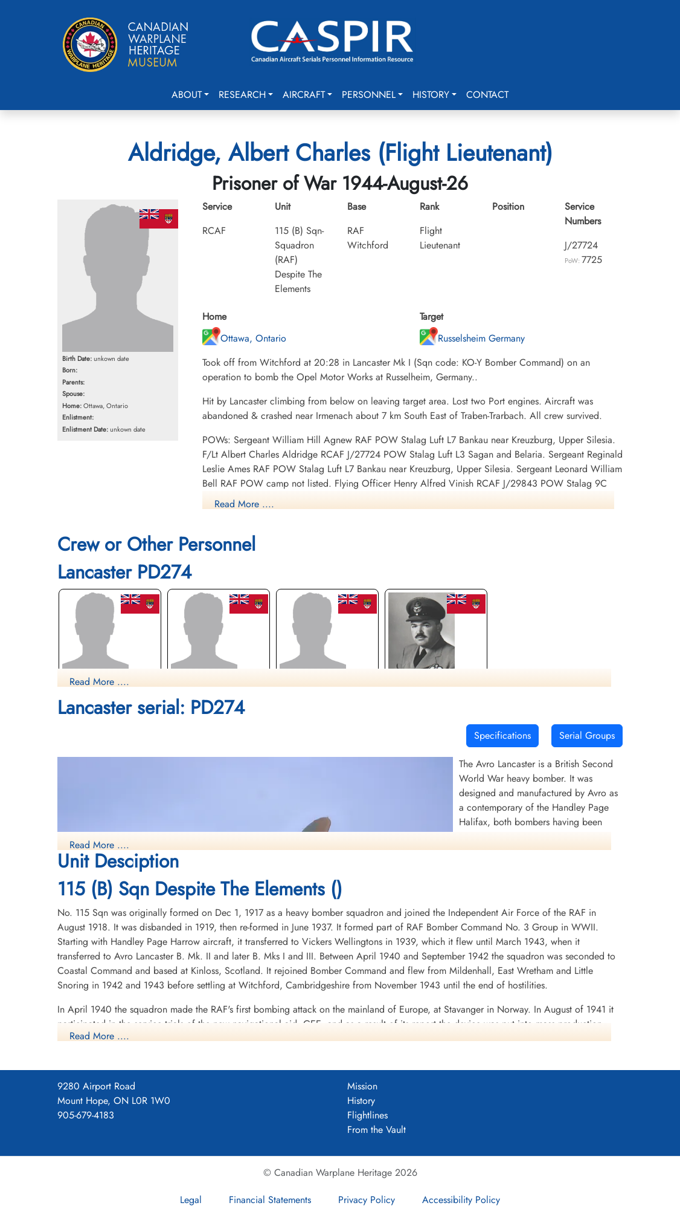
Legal (191, 1200)
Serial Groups (587, 735)
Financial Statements (270, 1200)
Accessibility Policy (461, 1200)
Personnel (369, 95)
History (430, 95)
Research (242, 95)
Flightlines (367, 1115)
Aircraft (304, 95)
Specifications (502, 735)
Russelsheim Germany (472, 338)
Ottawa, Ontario (244, 338)
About (187, 95)
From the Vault (376, 1130)
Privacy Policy (366, 1200)
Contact (487, 95)
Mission (362, 1086)
